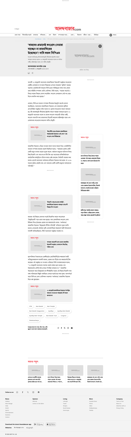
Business (7, 415)
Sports (7, 410)
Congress (63, 315)
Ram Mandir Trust (51, 315)
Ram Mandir (39, 306)
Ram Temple (51, 306)
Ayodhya (50, 311)
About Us (118, 403)
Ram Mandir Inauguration (36, 311)
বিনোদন (79, 35)
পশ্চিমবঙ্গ (43, 35)
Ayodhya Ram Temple (35, 315)
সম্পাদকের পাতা (63, 35)
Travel (64, 403)
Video (90, 406)
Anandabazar (38, 39)
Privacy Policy (120, 408)
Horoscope (66, 410)
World (7, 408)
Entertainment (9, 412)
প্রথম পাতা (17, 35)
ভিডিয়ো (96, 35)
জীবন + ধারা (87, 35)
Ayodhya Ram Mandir (63, 311)
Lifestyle (65, 401)
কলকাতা (35, 35)
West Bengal (8, 403)
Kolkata (7, 401)
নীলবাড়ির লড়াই (26, 35)
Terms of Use (120, 401)
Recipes (65, 406)
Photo (91, 403)
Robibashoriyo (93, 408)
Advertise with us (121, 406)
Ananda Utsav (93, 401)
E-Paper (17, 29)
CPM (30, 306)
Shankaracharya (34, 320)
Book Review (66, 408)
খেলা (73, 35)
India (44, 39)
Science (7, 417)
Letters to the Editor (38, 403)
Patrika (91, 410)
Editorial (34, 401)
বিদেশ (54, 35)
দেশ (50, 35)
